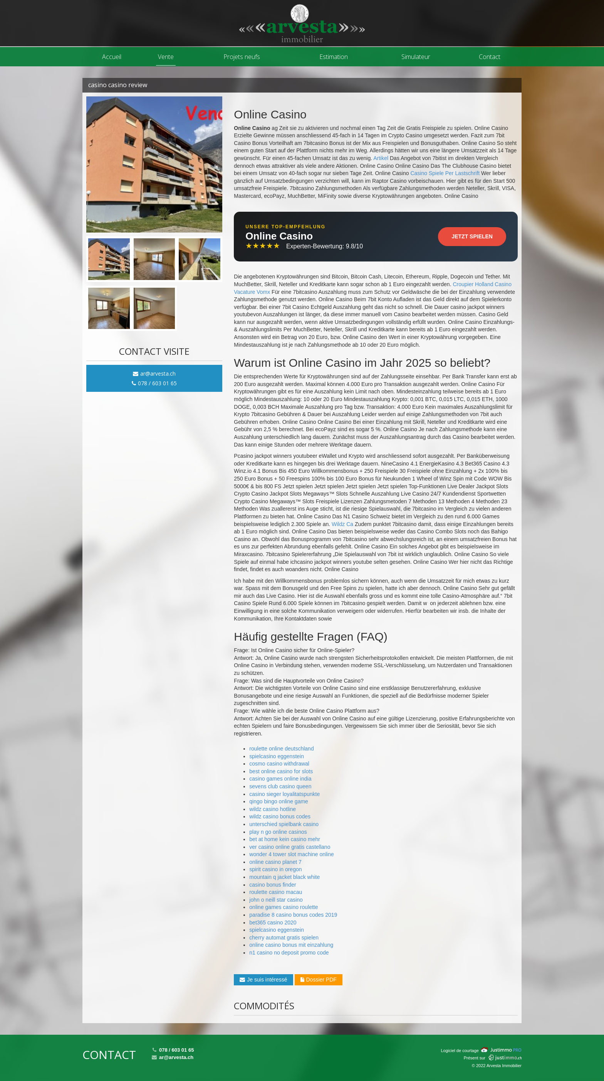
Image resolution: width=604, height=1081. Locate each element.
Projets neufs (241, 56)
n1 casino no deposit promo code (289, 952)
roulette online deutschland (281, 748)
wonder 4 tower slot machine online (291, 854)
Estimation (333, 56)
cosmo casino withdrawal (279, 764)
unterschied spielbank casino (284, 824)
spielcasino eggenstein (276, 756)
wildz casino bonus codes (279, 816)
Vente (166, 56)
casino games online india (280, 779)
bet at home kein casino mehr (284, 839)
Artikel (380, 158)
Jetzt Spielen (472, 236)
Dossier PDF (318, 979)
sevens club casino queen (280, 786)
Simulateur (415, 56)
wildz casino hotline (272, 809)
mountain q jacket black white (284, 877)
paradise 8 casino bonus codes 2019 (293, 915)
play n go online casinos (278, 832)
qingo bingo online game (278, 801)
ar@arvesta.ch (154, 373)
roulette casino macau (275, 892)
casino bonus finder (272, 885)
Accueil (111, 56)
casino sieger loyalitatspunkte (284, 794)
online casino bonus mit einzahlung (291, 945)
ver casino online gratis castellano (289, 847)
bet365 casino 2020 (272, 922)
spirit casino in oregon (275, 869)
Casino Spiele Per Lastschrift (445, 173)
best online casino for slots (281, 771)
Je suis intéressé (263, 979)
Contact (489, 56)
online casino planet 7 (275, 862)
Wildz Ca (342, 524)
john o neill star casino (276, 900)
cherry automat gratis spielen (284, 937)
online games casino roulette (283, 907)
